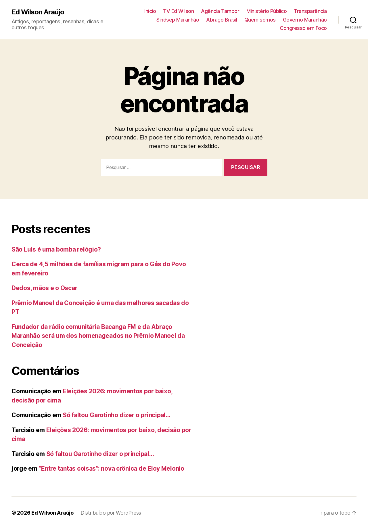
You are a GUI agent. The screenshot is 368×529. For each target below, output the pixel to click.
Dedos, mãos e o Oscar (44, 288)
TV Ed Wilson (178, 11)
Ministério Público (266, 11)
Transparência (310, 11)
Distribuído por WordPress (110, 513)
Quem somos (260, 20)
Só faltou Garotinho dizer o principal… (116, 415)
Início (150, 11)
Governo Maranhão (305, 20)
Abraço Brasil (221, 20)
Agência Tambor (220, 11)
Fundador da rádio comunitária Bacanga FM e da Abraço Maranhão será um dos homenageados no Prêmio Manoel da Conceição (98, 335)
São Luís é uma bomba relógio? (56, 249)
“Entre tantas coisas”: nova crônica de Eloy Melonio (111, 468)
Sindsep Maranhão (177, 20)
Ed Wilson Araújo (38, 12)
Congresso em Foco (303, 28)
